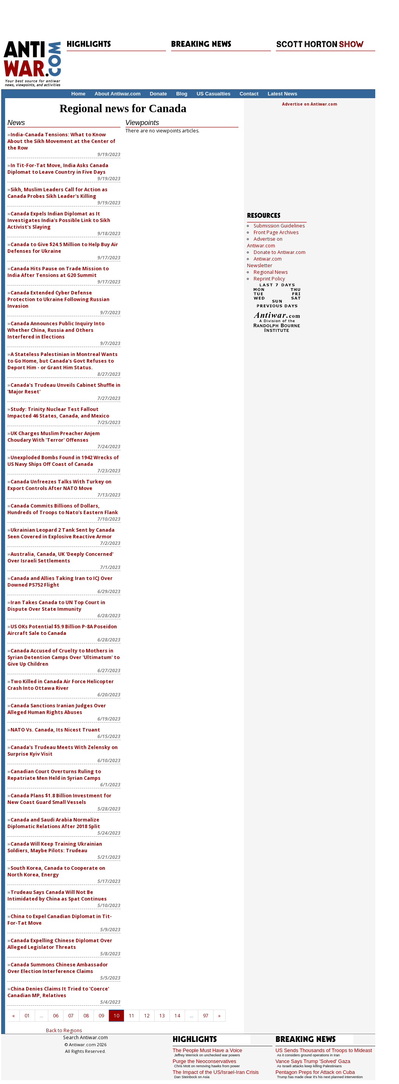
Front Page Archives (276, 232)
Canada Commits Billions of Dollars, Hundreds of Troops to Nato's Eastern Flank (62, 509)
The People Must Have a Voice (207, 1050)
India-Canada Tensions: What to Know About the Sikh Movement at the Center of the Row (61, 141)
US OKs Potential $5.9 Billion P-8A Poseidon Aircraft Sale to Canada (62, 629)
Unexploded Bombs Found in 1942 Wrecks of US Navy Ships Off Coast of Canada (63, 460)
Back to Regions (64, 1030)
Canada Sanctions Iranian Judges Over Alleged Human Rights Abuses (56, 709)
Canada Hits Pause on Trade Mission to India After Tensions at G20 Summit (58, 271)
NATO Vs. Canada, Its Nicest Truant (55, 729)
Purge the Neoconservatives (204, 1061)
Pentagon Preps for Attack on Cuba (315, 1072)
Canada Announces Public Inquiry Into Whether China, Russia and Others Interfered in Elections (55, 330)
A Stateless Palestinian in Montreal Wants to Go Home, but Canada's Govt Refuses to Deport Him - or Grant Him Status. (62, 361)
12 (147, 1015)
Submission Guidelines (279, 225)
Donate (158, 94)
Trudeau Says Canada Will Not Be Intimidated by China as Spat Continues (57, 895)
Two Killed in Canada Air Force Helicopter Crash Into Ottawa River (60, 684)
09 (101, 1015)
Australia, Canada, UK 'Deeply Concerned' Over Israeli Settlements (60, 557)
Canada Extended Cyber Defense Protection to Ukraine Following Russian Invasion (58, 299)
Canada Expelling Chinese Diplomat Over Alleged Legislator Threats (59, 943)
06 (55, 1015)
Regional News (271, 272)
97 (205, 1015)
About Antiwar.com (118, 94)
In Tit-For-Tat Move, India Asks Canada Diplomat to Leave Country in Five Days (57, 168)
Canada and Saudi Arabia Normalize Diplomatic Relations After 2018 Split (53, 823)
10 (116, 1015)
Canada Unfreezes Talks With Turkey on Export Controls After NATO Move (59, 485)
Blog (181, 94)
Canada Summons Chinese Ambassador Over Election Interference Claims (57, 968)
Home (78, 94)
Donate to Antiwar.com (279, 252)
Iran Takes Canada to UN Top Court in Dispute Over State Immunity (56, 605)
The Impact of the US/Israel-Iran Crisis (216, 1072)
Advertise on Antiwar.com (309, 104)
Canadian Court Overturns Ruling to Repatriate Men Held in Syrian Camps (54, 774)
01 (27, 1015)
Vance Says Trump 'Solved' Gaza (312, 1061)
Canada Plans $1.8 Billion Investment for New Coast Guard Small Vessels (59, 799)
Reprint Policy (269, 278)
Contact (249, 94)
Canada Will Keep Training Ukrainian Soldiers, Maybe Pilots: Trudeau (54, 847)
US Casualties (214, 94)
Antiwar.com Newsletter (264, 262)
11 (131, 1015)
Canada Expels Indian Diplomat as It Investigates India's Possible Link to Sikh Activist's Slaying (58, 220)
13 (162, 1015)
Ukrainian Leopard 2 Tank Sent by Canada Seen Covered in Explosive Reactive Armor (61, 533)
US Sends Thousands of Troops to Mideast (323, 1050)
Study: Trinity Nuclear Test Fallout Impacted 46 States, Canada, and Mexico (58, 412)
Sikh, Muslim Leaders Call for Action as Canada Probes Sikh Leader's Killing (57, 192)
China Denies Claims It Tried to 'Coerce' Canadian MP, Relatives (58, 992)
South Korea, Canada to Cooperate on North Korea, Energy (56, 871)
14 (177, 1015)
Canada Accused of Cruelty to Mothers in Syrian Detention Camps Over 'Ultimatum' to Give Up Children (63, 657)
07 (71, 1015)
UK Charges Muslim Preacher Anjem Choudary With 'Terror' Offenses (53, 436)
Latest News (282, 94)
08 (86, 1015)
